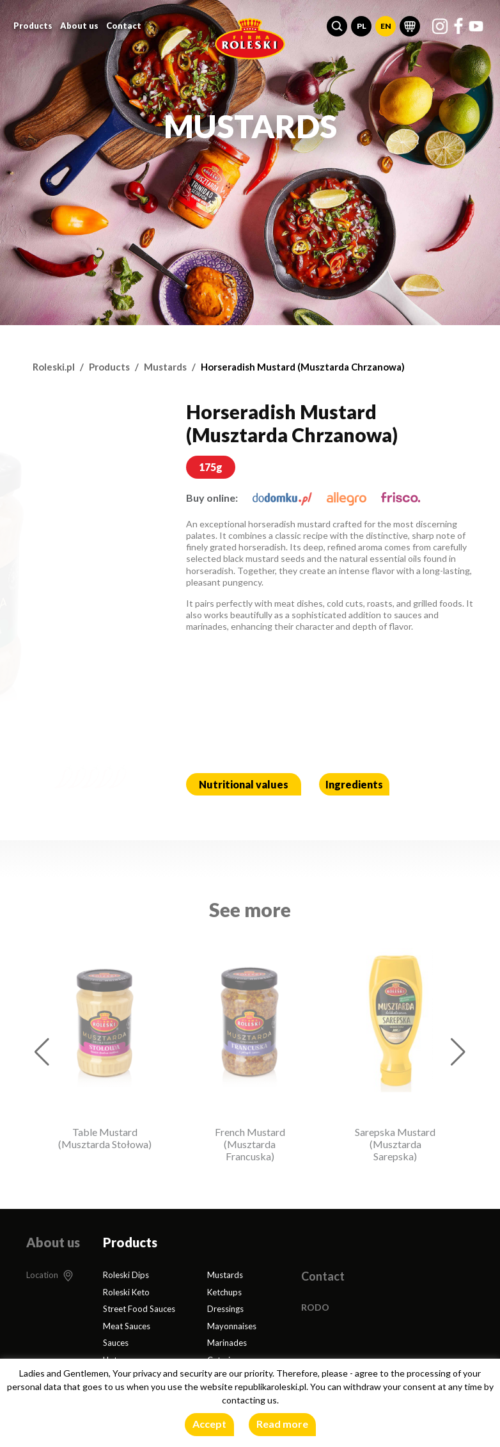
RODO (315, 1307)
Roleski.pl (54, 366)
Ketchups (224, 1292)
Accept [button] (209, 1424)
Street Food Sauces (139, 1309)
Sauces (116, 1343)
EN (385, 26)
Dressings (225, 1309)
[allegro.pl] (346, 498)
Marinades (227, 1343)
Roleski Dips (126, 1275)
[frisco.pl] (401, 498)
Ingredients (354, 784)
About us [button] (79, 25)
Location (42, 1275)
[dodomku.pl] (282, 498)
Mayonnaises (231, 1326)
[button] (337, 26)
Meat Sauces (126, 1326)
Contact (123, 25)
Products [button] (32, 25)
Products (109, 366)
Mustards (165, 366)
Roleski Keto (126, 1292)
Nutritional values (243, 784)
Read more (282, 1424)
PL (361, 26)
